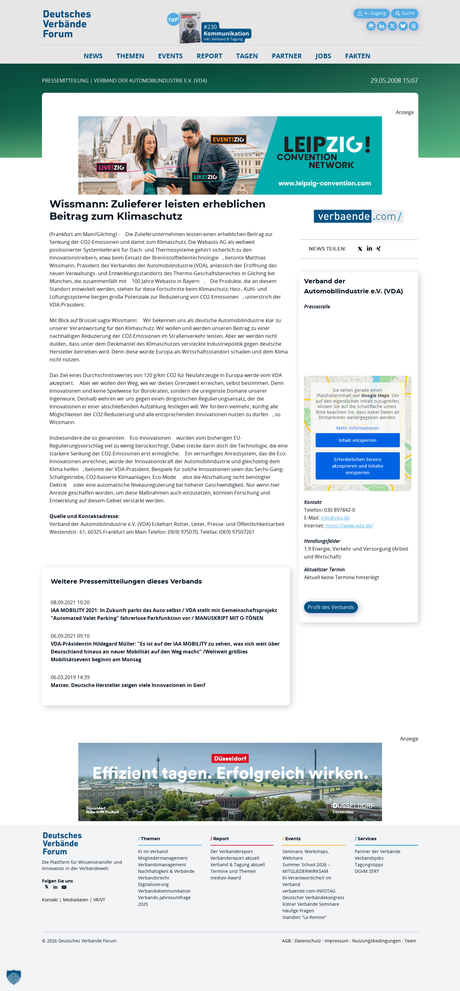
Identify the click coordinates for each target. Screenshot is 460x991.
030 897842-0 (339, 509)
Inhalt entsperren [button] (357, 440)
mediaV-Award (225, 878)
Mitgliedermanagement (163, 858)
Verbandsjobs (369, 858)
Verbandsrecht (153, 878)
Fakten (357, 55)
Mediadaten (75, 900)
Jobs (323, 55)
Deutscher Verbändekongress (313, 897)
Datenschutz (308, 941)
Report (209, 55)
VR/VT (99, 900)
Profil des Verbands (331, 607)
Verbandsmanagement (162, 865)
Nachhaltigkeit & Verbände (166, 871)
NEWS (93, 55)
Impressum (337, 941)
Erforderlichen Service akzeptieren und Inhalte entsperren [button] (357, 465)
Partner (287, 55)
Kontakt (50, 900)
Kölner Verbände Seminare (310, 904)
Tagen (247, 55)
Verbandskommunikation (164, 891)
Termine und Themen (233, 871)
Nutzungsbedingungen (376, 941)
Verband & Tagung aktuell (237, 865)
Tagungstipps (369, 865)
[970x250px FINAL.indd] (230, 120)
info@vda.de (335, 517)
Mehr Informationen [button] (357, 428)
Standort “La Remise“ (304, 917)
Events (170, 55)
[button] (14, 977)
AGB (286, 941)
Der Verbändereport (231, 851)
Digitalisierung (153, 884)
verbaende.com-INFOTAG (308, 891)
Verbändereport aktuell (234, 858)
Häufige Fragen (298, 911)
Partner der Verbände (378, 851)
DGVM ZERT (367, 871)
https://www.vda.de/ (349, 525)
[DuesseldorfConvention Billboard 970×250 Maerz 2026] (230, 746)
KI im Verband (153, 851)
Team (410, 941)
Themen (130, 55)
